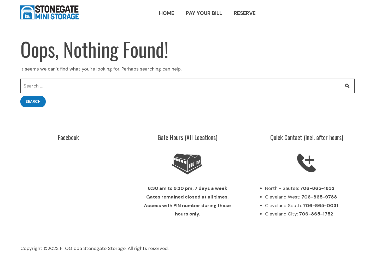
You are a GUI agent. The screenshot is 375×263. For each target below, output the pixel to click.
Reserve (245, 13)
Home (166, 13)
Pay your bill (204, 13)
